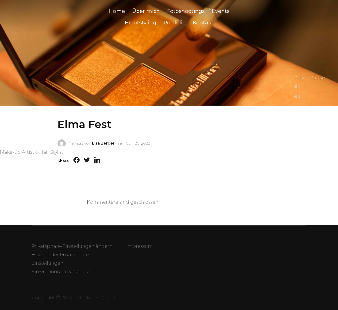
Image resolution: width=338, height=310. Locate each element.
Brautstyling (140, 22)
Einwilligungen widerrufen (62, 271)
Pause (317, 77)
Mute (298, 97)
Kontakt (203, 22)
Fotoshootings (186, 11)
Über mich (146, 11)
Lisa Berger (103, 143)
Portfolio (174, 22)
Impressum (140, 246)
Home (116, 11)
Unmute (298, 87)
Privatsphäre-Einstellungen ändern (72, 246)
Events (221, 11)
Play (299, 77)
